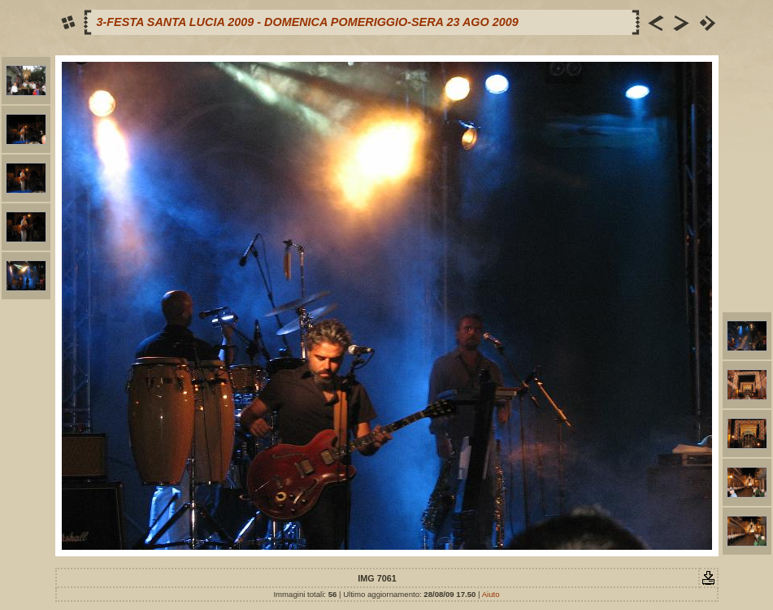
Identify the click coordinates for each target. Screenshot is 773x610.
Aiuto (491, 594)
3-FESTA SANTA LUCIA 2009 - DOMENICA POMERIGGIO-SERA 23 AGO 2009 (308, 21)
